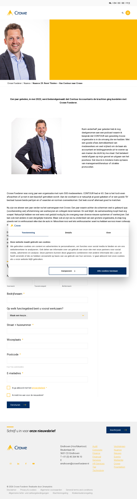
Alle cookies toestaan (107, 271)
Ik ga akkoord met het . (27, 388)
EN (115, 3)
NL (110, 3)
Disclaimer (11, 490)
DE (119, 3)
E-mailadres (15, 373)
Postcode (14, 354)
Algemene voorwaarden (51, 490)
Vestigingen (119, 446)
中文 (128, 3)
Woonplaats (15, 339)
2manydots (47, 486)
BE (123, 3)
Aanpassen (68, 271)
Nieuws (117, 453)
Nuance (118, 449)
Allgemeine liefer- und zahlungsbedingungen (29, 493)
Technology (98, 470)
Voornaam (11, 286)
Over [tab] (108, 232)
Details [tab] (68, 232)
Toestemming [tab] (28, 232)
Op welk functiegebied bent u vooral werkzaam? (35, 308)
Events (117, 456)
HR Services (98, 463)
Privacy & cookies (28, 490)
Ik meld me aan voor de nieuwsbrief (25, 395)
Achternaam (67, 286)
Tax (94, 467)
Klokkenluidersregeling (82, 493)
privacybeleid (38, 387)
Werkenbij (118, 460)
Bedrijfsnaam (15, 293)
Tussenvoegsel (40, 286)
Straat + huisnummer (20, 325)
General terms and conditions (79, 490)
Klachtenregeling (60, 493)
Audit (95, 446)
